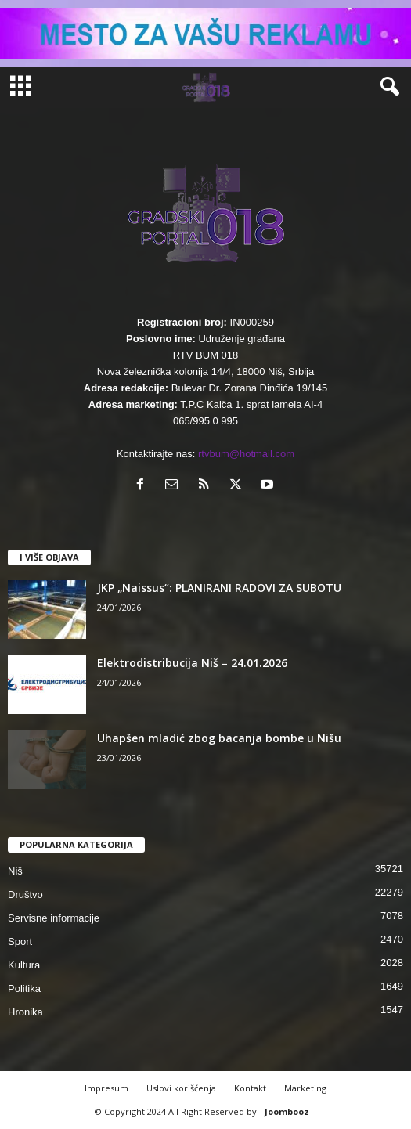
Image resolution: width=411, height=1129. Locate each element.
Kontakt (250, 1088)
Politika (24, 988)
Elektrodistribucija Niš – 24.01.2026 (192, 662)
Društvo (25, 894)
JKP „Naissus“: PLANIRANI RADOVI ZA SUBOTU (219, 587)
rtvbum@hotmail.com (246, 454)
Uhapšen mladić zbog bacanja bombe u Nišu (219, 737)
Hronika (25, 1012)
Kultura (24, 965)
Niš (15, 871)
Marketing (305, 1088)
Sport (20, 941)
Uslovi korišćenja (181, 1088)
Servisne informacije (53, 918)
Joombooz (287, 1111)
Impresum (106, 1088)
